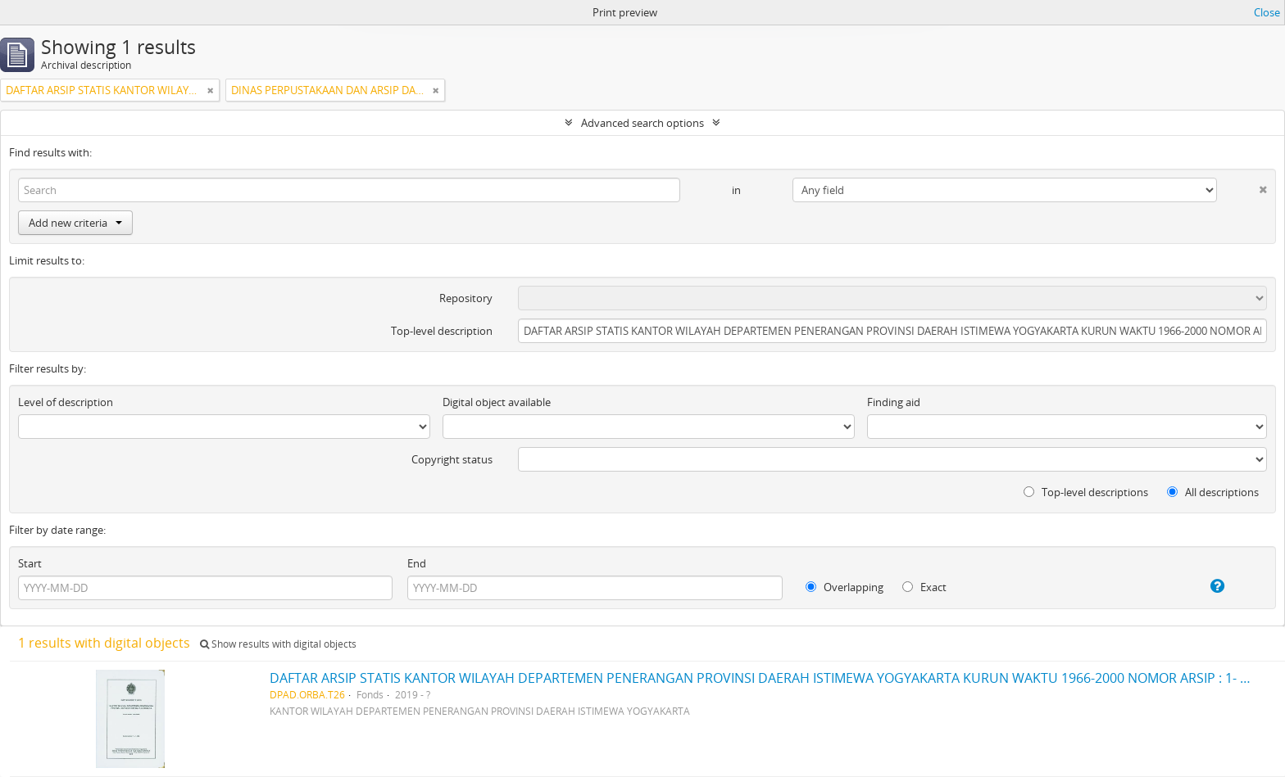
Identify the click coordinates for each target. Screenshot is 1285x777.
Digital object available (497, 402)
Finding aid (893, 402)
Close (1267, 12)
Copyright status (452, 459)
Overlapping (844, 587)
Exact (924, 587)
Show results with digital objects (278, 644)
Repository (466, 298)
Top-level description (442, 330)
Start (30, 563)
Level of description (65, 402)
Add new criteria (75, 222)
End (416, 563)
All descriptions (1213, 492)
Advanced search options (642, 122)
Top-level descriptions (1086, 492)
